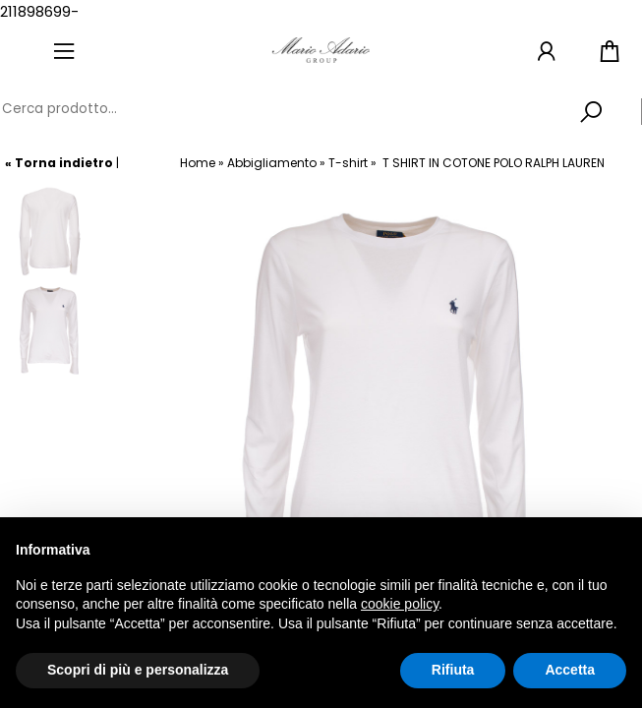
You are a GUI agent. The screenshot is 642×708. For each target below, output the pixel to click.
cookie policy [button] (399, 604)
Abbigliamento (272, 162)
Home (197, 162)
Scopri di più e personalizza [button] (137, 670)
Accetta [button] (570, 670)
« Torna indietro (59, 162)
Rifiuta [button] (453, 670)
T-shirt (348, 162)
